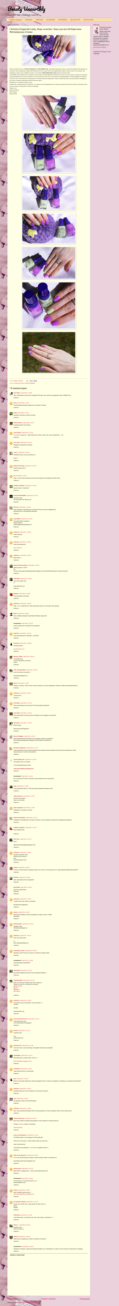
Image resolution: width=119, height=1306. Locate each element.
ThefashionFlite (18, 980)
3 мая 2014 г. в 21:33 (26, 442)
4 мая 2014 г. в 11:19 (32, 747)
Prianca (16, 1190)
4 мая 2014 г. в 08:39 (25, 643)
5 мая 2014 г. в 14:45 (22, 1078)
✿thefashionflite (18, 986)
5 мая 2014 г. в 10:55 (25, 1000)
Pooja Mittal (17, 518)
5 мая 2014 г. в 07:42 (26, 970)
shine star (16, 839)
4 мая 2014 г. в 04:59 (25, 603)
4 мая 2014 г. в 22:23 (23, 912)
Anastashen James (19, 950)
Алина (15, 867)
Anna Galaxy (17, 432)
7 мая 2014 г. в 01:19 (24, 1225)
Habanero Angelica (19, 827)
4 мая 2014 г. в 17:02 (31, 817)
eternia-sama (17, 1168)
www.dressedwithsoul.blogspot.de (24, 768)
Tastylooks (17, 1068)
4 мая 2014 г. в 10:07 (25, 693)
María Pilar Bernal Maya (20, 565)
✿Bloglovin (17, 989)
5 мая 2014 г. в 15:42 (25, 1088)
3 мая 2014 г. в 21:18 (28, 422)
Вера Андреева (18, 807)
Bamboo (16, 593)
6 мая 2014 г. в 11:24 (32, 1201)
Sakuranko (17, 578)
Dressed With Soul (19, 759)
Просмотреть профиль (99, 47)
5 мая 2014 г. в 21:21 (32, 1135)
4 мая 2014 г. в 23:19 (25, 935)
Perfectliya (17, 703)
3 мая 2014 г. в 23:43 (26, 518)
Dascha (16, 1030)
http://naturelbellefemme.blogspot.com (24, 1194)
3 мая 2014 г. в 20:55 (26, 393)
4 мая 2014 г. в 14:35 (29, 807)
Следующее (12, 1299)
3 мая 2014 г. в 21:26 (27, 432)
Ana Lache (17, 442)
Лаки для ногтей (19, 383)
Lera (15, 1098)
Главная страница (15, 20)
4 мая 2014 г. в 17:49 (25, 839)
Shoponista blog (18, 1127)
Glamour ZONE (18, 656)
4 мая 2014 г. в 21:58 (25, 899)
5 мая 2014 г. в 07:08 (27, 960)
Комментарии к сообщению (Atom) (27, 1302)
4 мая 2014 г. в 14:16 (29, 796)
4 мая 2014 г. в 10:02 (23, 683)
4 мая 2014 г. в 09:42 (31, 670)
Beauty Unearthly (26, 8)
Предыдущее (85, 1299)
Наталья (16, 507)
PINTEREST (63, 20)
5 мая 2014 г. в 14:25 (26, 1068)
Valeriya (16, 1236)
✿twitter (16, 987)
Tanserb (16, 877)
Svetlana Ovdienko (19, 485)
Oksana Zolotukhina (19, 817)
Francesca (17, 643)
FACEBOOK (50, 20)
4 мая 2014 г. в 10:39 (25, 723)
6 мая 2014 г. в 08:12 (24, 1190)
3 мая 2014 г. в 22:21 (21, 475)
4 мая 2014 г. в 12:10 (27, 776)
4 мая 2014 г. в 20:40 (24, 877)
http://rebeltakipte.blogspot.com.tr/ (23, 1061)
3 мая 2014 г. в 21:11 (23, 412)
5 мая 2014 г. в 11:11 (33, 1018)
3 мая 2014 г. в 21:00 (23, 403)
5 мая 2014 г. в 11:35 (27, 1045)
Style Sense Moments (20, 1155)
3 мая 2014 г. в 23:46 (25, 532)
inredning (32, 1147)
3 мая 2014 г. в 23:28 (24, 507)
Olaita (15, 412)
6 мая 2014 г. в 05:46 (27, 1178)
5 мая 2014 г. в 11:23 (24, 1030)
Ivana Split (17, 713)
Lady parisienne (18, 796)
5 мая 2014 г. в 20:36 (30, 1118)
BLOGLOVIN (75, 20)
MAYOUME (17, 887)
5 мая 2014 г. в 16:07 (22, 1098)
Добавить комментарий (17, 1255)
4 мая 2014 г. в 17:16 (30, 827)
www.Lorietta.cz (18, 547)
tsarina (16, 912)
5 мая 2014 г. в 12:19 (26, 1055)
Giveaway (21, 1124)
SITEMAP (28, 20)
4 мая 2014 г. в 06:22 (23, 613)
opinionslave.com (20, 649)
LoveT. (15, 452)
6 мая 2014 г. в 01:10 (27, 1168)
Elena (15, 613)
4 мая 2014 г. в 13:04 (22, 786)
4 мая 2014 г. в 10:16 (26, 703)
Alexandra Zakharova (20, 747)
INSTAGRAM (88, 20)
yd (14, 475)
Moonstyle (17, 723)
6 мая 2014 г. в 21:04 (26, 1215)
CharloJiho (17, 1215)
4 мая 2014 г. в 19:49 (23, 867)
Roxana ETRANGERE (20, 495)
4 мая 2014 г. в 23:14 (27, 924)
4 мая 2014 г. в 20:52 (26, 887)
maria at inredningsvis (20, 1135)
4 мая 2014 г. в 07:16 (27, 623)
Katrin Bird (17, 970)
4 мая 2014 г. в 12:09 (30, 759)
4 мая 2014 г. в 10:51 (29, 736)
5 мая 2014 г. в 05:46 (30, 950)
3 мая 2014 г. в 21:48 (23, 452)
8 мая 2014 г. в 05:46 (24, 1236)
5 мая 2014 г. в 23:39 (32, 1155)
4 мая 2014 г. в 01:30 (25, 555)
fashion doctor (18, 422)
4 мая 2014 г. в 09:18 (28, 656)
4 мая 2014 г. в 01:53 (33, 565)
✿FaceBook (17, 991)
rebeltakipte (17, 1055)
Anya (15, 786)
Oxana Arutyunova (19, 1118)
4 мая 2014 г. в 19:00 (25, 852)
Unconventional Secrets (20, 1018)
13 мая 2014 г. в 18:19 (27, 1246)
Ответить (16, 397)
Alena (15, 403)
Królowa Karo (17, 1045)
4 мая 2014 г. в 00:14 (25, 542)
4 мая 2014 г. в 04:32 (24, 593)
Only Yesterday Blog (19, 670)
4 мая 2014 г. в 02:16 (26, 578)
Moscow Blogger (18, 736)
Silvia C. (16, 1225)
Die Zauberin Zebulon (20, 1201)
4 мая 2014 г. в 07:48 (25, 633)
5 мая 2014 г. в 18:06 (25, 1108)
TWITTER (39, 20)
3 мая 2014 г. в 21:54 (30, 465)
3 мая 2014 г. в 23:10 (32, 495)
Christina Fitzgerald (29, 383)
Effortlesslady (18, 924)
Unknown (16, 532)
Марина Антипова (19, 465)
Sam (15, 1078)
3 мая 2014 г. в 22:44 (30, 485)
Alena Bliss (17, 393)
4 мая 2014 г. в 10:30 (26, 713)
